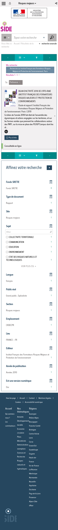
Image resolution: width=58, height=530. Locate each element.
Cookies (18, 402)
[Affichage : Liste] (22, 57)
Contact (32, 398)
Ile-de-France (34, 465)
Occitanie (32, 489)
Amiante (20, 416)
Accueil (22, 398)
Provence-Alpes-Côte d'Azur (33, 501)
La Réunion (33, 469)
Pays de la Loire (35, 493)
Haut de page (11, 398)
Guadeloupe (33, 449)
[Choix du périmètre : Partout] (6, 37)
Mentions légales (45, 398)
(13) (29, 266)
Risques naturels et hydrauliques (22, 464)
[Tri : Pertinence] (16, 82)
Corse (31, 441)
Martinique (33, 473)
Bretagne (32, 429)
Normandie (33, 477)
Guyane (32, 453)
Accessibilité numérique (34, 402)
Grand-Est (33, 445)
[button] (56, 3)
